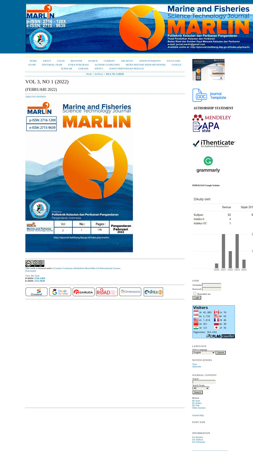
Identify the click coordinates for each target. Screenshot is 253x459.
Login (61, 61)
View (194, 364)
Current (109, 61)
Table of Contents (35, 97)
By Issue (196, 401)
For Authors (197, 439)
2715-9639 (39, 281)
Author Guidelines (107, 65)
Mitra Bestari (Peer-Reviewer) (146, 65)
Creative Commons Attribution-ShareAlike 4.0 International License (87, 268)
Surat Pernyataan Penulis (126, 68)
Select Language (199, 349)
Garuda (83, 68)
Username (197, 285)
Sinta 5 (98, 68)
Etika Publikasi (78, 65)
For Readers (197, 437)
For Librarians (198, 442)
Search (93, 61)
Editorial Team (52, 65)
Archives (127, 61)
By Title (196, 405)
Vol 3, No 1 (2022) (115, 74)
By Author (197, 403)
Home (33, 61)
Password (197, 289)
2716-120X (39, 278)
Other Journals (198, 408)
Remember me (203, 294)
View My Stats (32, 275)
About (47, 61)
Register (76, 61)
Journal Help (198, 415)
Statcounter (30, 270)
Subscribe (196, 366)
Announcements (150, 61)
